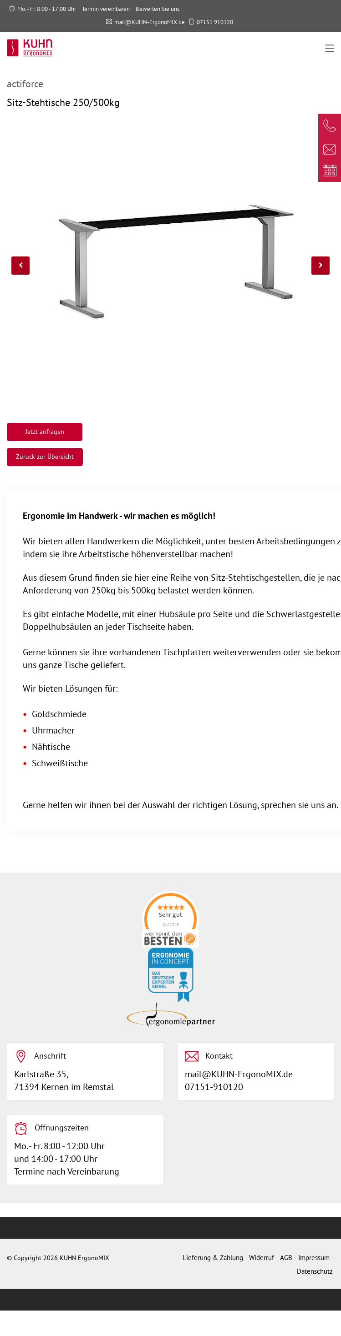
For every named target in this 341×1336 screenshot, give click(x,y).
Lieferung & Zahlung (213, 1257)
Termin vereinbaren (106, 9)
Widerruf (261, 1257)
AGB (286, 1257)
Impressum (314, 1257)
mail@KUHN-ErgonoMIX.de (149, 22)
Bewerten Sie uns (157, 9)
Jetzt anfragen (44, 431)
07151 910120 (215, 22)
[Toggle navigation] (329, 49)
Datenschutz (315, 1271)
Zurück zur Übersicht (45, 456)
